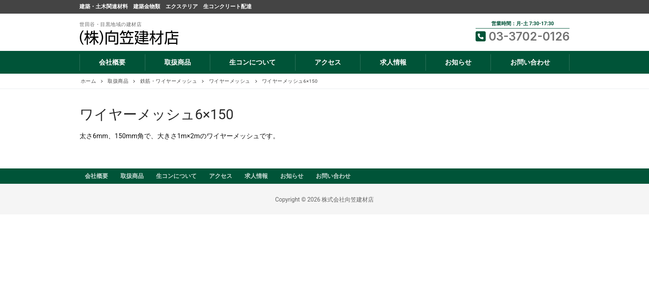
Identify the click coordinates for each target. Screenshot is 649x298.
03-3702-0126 (523, 36)
